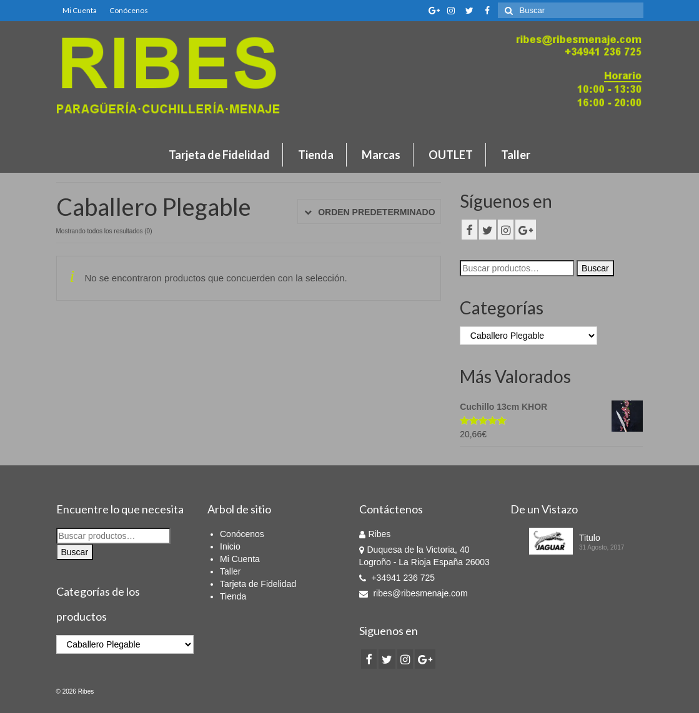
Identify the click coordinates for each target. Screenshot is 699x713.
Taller (515, 155)
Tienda (316, 155)
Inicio (230, 546)
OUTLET (451, 155)
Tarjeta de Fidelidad (219, 155)
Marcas (381, 155)
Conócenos (128, 10)
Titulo (589, 538)
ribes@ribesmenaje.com (413, 593)
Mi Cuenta (79, 10)
